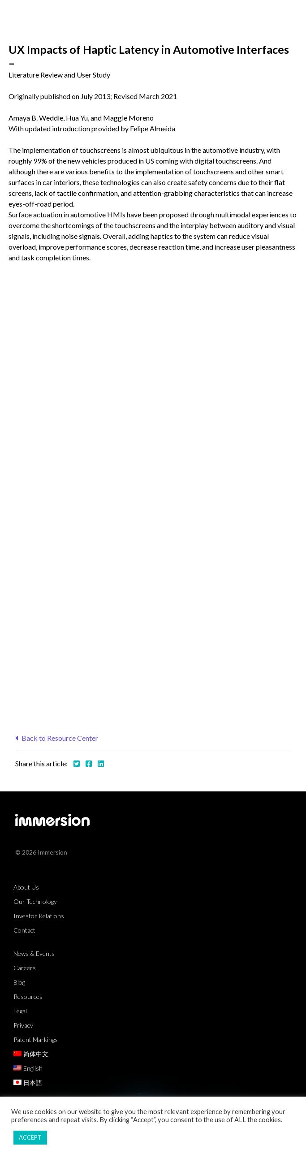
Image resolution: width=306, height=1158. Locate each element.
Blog (19, 982)
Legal (20, 1011)
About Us (26, 887)
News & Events (34, 953)
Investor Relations (38, 916)
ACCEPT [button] (30, 1137)
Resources (28, 996)
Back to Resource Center (56, 738)
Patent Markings (35, 1039)
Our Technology (35, 901)
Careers (24, 968)
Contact (24, 930)
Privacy (23, 1025)
